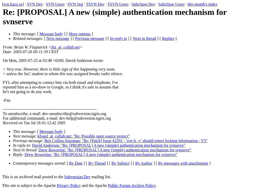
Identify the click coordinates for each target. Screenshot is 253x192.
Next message (57, 38)
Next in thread (144, 38)
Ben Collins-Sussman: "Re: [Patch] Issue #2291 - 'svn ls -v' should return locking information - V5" (126, 141)
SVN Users (55, 4)
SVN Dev (35, 4)
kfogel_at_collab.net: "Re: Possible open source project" (84, 136)
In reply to (118, 38)
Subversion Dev (77, 177)
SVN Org (75, 4)
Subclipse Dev (143, 4)
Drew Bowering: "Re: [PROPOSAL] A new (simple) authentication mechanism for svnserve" (114, 150)
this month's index (203, 4)
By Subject (120, 163)
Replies (168, 38)
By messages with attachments (183, 163)
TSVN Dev (95, 4)
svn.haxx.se (12, 4)
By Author (143, 163)
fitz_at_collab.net (65, 47)
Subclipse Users (171, 4)
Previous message (89, 38)
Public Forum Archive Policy (131, 185)
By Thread (97, 163)
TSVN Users (117, 4)
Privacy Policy (69, 185)
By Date (76, 163)
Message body (51, 34)
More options (80, 34)
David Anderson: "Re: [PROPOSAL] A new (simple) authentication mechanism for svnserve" (109, 145)
